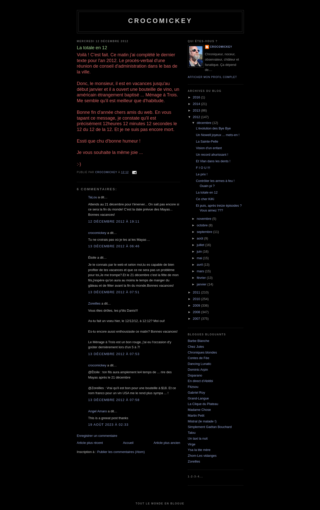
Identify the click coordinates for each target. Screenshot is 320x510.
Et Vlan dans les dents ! (213, 161)
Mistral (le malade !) (202, 421)
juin (200, 251)
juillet (201, 245)
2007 (197, 318)
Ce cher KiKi (205, 199)
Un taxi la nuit (198, 438)
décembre (204, 123)
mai (200, 258)
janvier (202, 284)
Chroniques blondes (202, 352)
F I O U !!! (203, 168)
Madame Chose (199, 410)
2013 (197, 110)
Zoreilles (94, 303)
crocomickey (160, 20)
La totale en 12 (207, 192)
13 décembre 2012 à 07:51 (114, 292)
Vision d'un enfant (209, 148)
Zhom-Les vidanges (202, 456)
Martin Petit (196, 415)
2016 (197, 97)
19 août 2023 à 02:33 (108, 424)
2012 (197, 117)
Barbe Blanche (198, 341)
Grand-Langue (198, 398)
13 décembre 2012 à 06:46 (114, 246)
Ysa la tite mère (199, 450)
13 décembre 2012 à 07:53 (114, 354)
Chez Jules (196, 346)
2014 (197, 104)
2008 (197, 312)
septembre (205, 232)
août (200, 238)
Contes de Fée (198, 358)
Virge (191, 444)
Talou (192, 433)
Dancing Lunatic (199, 364)
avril (200, 264)
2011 (197, 292)
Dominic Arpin (198, 369)
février (202, 278)
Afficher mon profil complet (212, 77)
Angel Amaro (97, 411)
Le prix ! (202, 174)
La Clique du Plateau (203, 404)
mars (201, 271)
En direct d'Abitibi (200, 381)
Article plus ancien (167, 443)
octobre (203, 225)
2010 (197, 299)
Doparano (195, 375)
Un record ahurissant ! (212, 154)
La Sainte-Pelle (207, 141)
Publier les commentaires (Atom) (121, 452)
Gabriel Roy (196, 392)
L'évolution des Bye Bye (213, 128)
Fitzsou (193, 387)
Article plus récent (90, 443)
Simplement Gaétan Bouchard (210, 427)
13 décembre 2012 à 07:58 (114, 400)
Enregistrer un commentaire (97, 436)
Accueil (128, 443)
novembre (204, 219)
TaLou (92, 197)
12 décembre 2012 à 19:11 (114, 221)
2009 (197, 305)
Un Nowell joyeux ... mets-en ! (218, 135)
